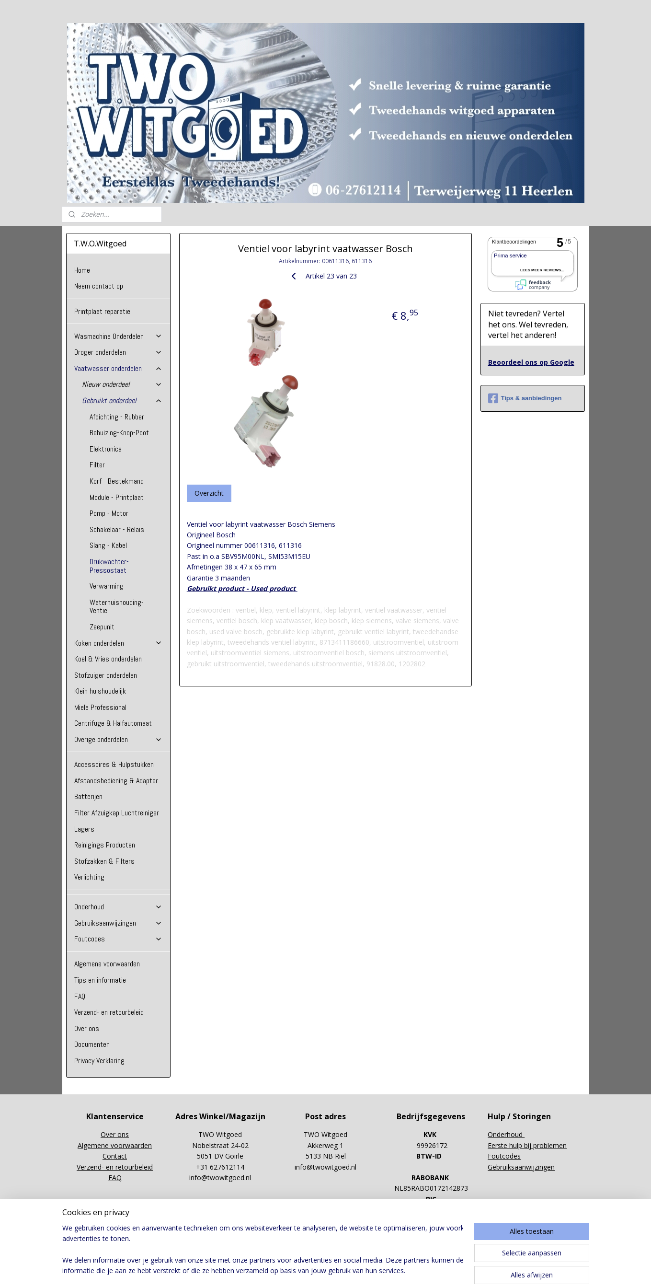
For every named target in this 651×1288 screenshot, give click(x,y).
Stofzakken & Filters (104, 861)
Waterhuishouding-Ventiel (117, 606)
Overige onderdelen (118, 739)
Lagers (84, 829)
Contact (115, 1155)
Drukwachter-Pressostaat (109, 566)
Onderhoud (118, 907)
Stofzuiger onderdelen (105, 675)
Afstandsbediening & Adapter (116, 781)
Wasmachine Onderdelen (118, 336)
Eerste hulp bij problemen (527, 1145)
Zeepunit (102, 627)
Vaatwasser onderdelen (118, 368)
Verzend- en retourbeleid (109, 1012)
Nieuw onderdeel (122, 384)
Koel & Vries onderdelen (108, 659)
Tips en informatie (100, 980)
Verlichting (89, 877)
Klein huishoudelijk (100, 691)
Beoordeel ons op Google (531, 362)
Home (82, 270)
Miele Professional (100, 707)
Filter (97, 465)
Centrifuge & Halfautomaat (113, 723)
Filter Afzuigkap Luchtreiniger (116, 813)
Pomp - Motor (109, 513)
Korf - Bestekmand (117, 481)
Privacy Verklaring (99, 1061)
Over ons (86, 1028)
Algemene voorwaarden (107, 964)
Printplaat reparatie (102, 311)
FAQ (79, 996)
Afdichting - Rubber (117, 417)
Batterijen (88, 796)
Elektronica (106, 449)
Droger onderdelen (118, 352)
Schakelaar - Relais (117, 529)
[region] (262, 1250)
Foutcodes (118, 939)
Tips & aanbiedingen (525, 398)
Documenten (92, 1044)
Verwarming (107, 586)
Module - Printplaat (117, 497)
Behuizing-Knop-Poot (119, 433)
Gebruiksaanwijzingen (118, 923)
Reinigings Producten (104, 845)
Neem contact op (98, 286)
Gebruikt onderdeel (122, 400)
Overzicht (209, 493)
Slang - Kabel (108, 545)
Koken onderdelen (118, 643)
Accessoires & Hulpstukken (114, 764)
